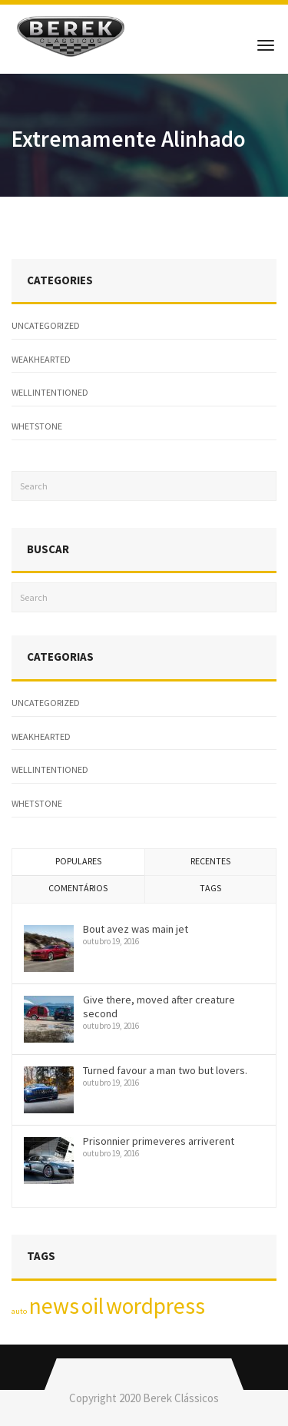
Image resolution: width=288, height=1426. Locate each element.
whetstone (37, 426)
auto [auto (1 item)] (19, 1311)
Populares (78, 861)
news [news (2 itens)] (54, 1306)
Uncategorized (46, 325)
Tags (210, 888)
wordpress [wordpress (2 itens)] (155, 1306)
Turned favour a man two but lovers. (165, 1070)
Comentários (78, 888)
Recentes (210, 861)
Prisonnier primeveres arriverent (158, 1141)
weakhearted (41, 359)
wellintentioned (50, 392)
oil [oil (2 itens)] (92, 1306)
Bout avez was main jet (135, 929)
